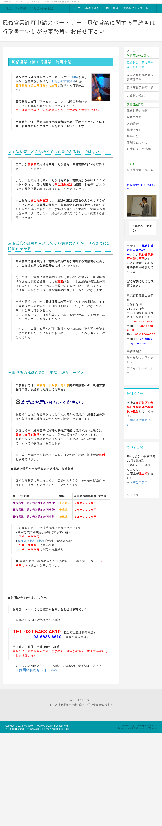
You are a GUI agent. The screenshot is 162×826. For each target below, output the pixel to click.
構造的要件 (134, 129)
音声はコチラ (139, 482)
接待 (75, 77)
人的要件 (133, 123)
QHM (154, 728)
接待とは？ (134, 136)
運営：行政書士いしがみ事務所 (30, 8)
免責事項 (107, 704)
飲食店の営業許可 (63, 81)
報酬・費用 (111, 8)
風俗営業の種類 (137, 110)
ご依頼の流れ (136, 95)
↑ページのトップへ (81, 700)
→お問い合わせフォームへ (36, 670)
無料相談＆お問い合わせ (138, 8)
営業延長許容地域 (139, 148)
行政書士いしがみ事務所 (35, 726)
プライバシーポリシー (140, 370)
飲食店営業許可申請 (30, 540)
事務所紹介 (92, 8)
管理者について (137, 142)
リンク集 (133, 494)
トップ (76, 8)
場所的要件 (134, 117)
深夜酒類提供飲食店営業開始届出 (140, 77)
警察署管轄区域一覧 (140, 169)
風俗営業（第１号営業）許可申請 (140, 64)
